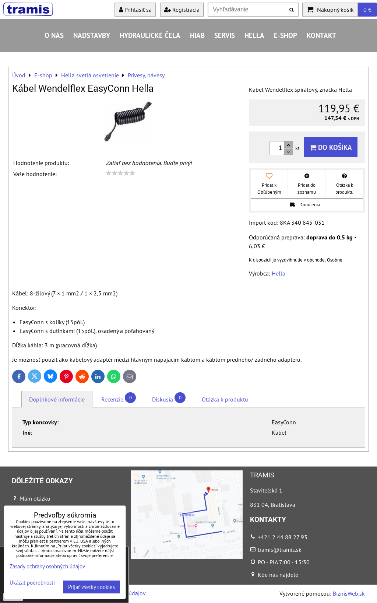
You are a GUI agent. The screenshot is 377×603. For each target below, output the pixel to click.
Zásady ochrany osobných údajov (47, 566)
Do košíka (331, 147)
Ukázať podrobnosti (32, 583)
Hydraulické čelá (150, 35)
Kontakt (321, 35)
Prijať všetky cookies (91, 586)
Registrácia (182, 9)
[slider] (120, 173)
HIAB (197, 35)
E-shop (285, 35)
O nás (54, 35)
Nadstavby (91, 35)
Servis (224, 35)
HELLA (254, 35)
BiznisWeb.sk (349, 593)
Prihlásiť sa (135, 9)
